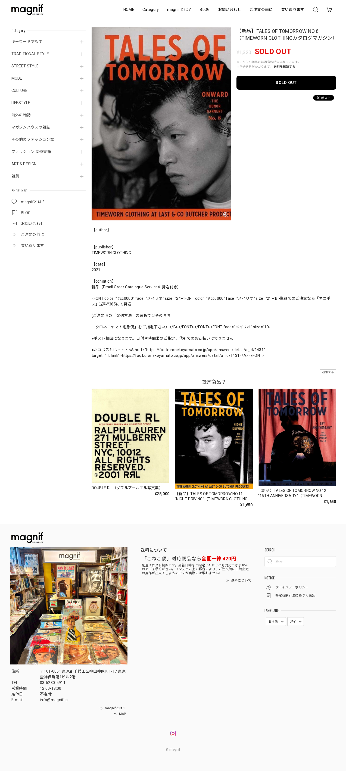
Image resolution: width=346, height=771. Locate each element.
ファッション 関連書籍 (31, 151)
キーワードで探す (27, 41)
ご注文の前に (261, 9)
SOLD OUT (286, 82)
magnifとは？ (179, 9)
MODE (16, 78)
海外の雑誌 (21, 115)
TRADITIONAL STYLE (30, 54)
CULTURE (19, 90)
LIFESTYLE (20, 103)
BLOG (205, 9)
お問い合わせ (229, 9)
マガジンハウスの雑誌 (30, 127)
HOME (128, 9)
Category (150, 9)
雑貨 (15, 176)
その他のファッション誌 (32, 139)
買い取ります (292, 9)
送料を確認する (284, 66)
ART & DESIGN (24, 164)
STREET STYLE (25, 66)
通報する (328, 372)
